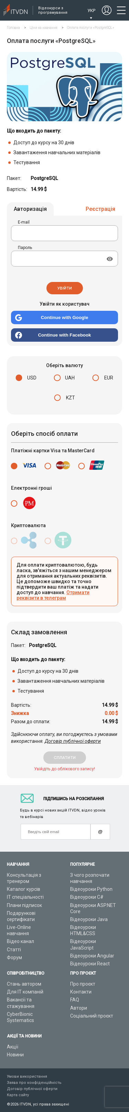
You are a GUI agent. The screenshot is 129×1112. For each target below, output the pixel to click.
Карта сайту (18, 1095)
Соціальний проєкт (91, 1016)
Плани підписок (24, 905)
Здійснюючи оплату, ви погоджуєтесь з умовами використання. (64, 737)
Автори (78, 1008)
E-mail (24, 222)
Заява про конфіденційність (34, 1082)
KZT (70, 397)
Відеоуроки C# (87, 897)
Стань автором (24, 984)
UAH (70, 378)
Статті (14, 949)
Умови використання (27, 1076)
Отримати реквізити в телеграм (53, 595)
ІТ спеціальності (25, 897)
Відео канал (20, 941)
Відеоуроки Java (89, 919)
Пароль (25, 247)
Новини (15, 1054)
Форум (14, 957)
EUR (108, 378)
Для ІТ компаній (25, 992)
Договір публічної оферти (73, 741)
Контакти (81, 992)
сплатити (65, 757)
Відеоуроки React (90, 963)
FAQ (74, 999)
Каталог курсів (23, 889)
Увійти (64, 288)
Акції (12, 1046)
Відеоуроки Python (91, 889)
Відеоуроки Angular (92, 955)
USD (31, 378)
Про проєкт (82, 984)
